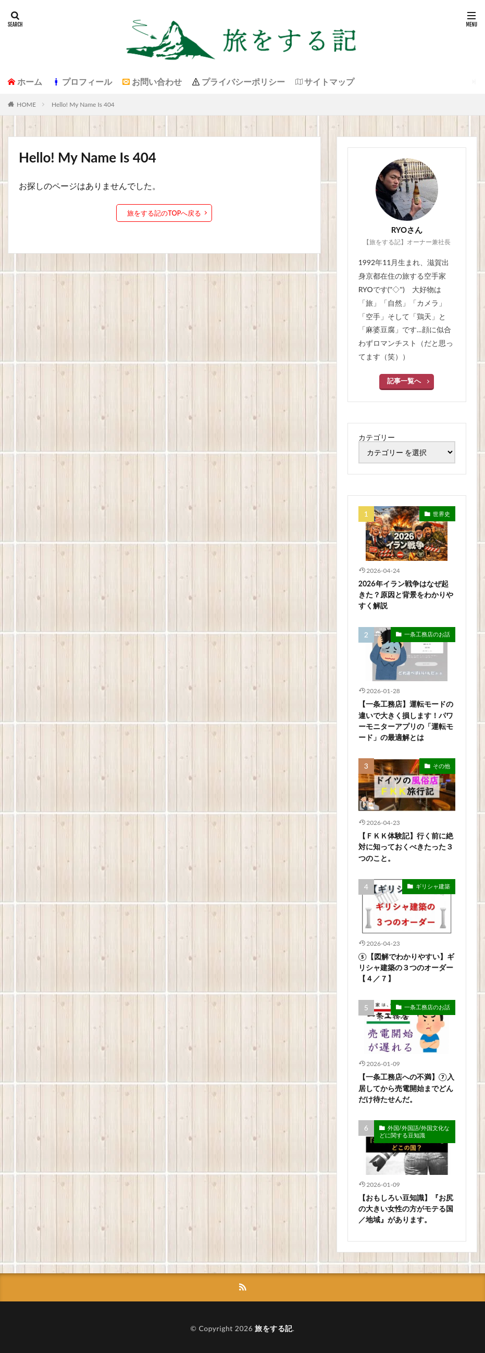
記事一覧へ (404, 380)
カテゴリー (376, 437)
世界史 (442, 513)
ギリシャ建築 (434, 884)
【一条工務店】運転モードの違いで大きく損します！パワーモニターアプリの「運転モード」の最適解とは (405, 720)
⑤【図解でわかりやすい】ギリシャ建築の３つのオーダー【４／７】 (406, 965)
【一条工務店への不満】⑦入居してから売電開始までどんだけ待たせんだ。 (406, 1085)
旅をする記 (274, 1325)
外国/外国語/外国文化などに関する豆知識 (414, 1128)
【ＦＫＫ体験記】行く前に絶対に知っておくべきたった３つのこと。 (405, 845)
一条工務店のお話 (429, 633)
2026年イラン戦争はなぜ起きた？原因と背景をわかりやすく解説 (405, 594)
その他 (442, 764)
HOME (26, 104)
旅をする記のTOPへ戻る (164, 213)
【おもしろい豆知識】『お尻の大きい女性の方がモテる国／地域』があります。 (405, 1206)
